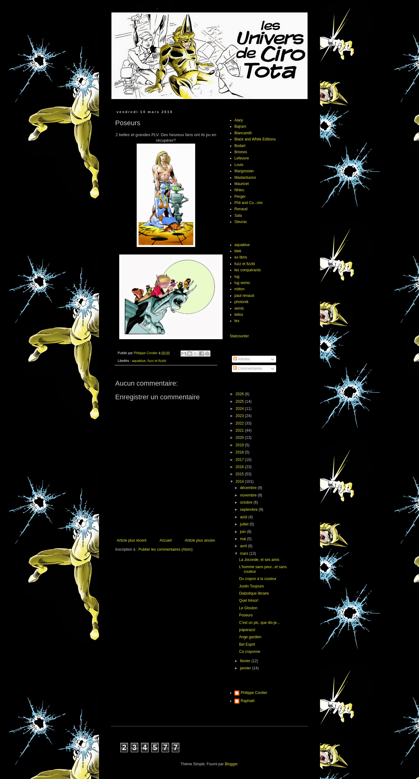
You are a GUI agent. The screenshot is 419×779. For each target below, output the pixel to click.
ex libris (240, 257)
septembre (249, 509)
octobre (246, 502)
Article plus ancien (200, 540)
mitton (239, 289)
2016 (240, 467)
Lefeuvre (241, 158)
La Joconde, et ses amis (259, 560)
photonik (241, 302)
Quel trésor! (249, 600)
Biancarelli (243, 133)
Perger (240, 196)
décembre (249, 488)
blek (237, 251)
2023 (240, 416)
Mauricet (241, 184)
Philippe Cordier (254, 693)
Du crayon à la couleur (257, 579)
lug (236, 276)
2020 (240, 437)
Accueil (166, 540)
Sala (238, 215)
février (246, 661)
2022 (240, 423)
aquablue (139, 361)
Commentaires (247, 368)
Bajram (240, 126)
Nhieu (239, 190)
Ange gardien (250, 637)
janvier (246, 668)
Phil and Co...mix (248, 203)
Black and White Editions (255, 139)
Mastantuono (245, 177)
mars (244, 553)
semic (239, 308)
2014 (240, 481)
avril (244, 546)
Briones (240, 152)
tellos (238, 314)
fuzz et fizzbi (157, 361)
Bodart (239, 146)
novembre (249, 495)
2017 (240, 460)
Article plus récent (131, 540)
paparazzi (247, 630)
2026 (240, 394)
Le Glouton (248, 608)
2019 (240, 445)
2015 (240, 474)
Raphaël (248, 701)
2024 (240, 408)
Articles (241, 359)
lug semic (242, 283)
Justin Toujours (251, 586)
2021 (240, 430)
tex (236, 321)
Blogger (231, 764)
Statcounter (239, 336)
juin (243, 532)
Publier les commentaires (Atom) (166, 549)
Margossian (244, 171)
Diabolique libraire (254, 593)
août (244, 517)
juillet (245, 524)
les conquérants (247, 270)
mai (243, 539)
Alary (238, 120)
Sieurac (240, 222)
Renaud (240, 209)
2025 (240, 401)
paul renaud (244, 295)
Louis (238, 165)
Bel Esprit (247, 644)
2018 (240, 452)
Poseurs (246, 615)
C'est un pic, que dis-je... (259, 622)
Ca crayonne (249, 651)
